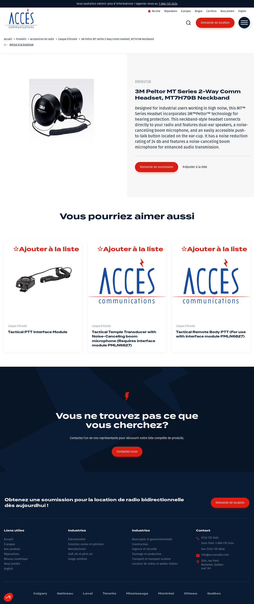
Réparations (170, 11)
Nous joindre (227, 11)
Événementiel (76, 539)
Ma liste (156, 11)
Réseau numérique (16, 559)
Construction (140, 544)
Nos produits (12, 549)
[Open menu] (244, 22)
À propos (186, 11)
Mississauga (137, 594)
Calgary (40, 594)
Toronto (109, 594)
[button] (156, 167)
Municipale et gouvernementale (152, 539)
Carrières (211, 11)
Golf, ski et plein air (80, 554)
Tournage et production (146, 554)
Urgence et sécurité (144, 549)
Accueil (8, 539)
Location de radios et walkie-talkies (155, 563)
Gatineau (65, 594)
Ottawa (190, 594)
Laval (88, 594)
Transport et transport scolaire (151, 559)
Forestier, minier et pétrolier (86, 544)
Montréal (166, 594)
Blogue (198, 11)
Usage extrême (77, 559)
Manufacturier (77, 549)
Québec (214, 594)
